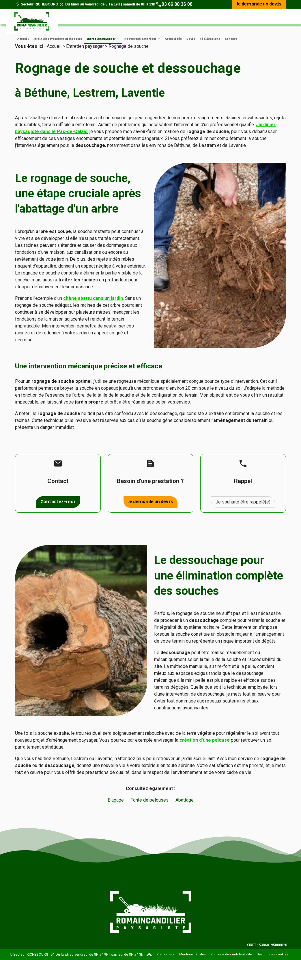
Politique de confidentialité (231, 954)
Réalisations (210, 39)
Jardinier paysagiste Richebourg (57, 39)
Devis (190, 39)
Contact (231, 39)
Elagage (116, 800)
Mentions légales (192, 954)
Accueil (23, 39)
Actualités (173, 39)
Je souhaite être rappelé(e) (243, 502)
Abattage (184, 800)
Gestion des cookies (272, 954)
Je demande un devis (259, 4)
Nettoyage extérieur (140, 39)
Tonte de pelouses (150, 800)
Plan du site (165, 954)
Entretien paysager (101, 39)
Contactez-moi (58, 502)
